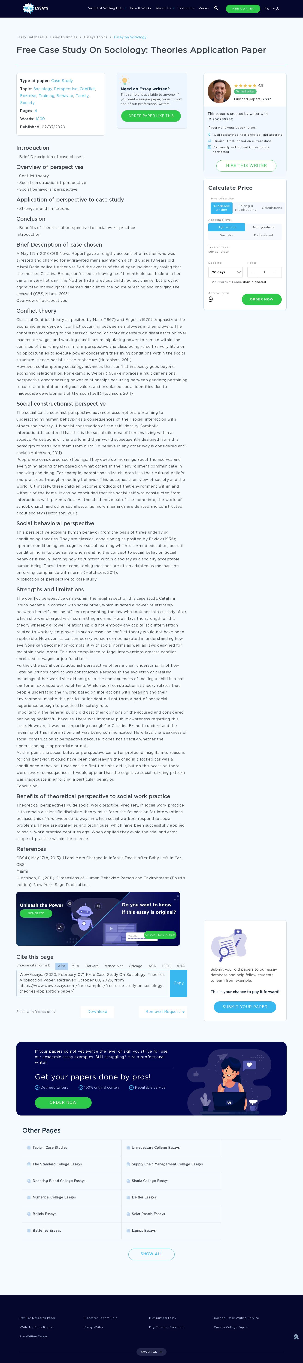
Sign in (271, 8)
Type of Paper (219, 246)
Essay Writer (95, 1281)
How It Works (141, 8)
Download (97, 1012)
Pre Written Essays (35, 1291)
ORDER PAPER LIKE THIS (151, 116)
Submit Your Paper (245, 1007)
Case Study (62, 81)
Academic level (220, 220)
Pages (252, 263)
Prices (204, 8)
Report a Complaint (36, 1352)
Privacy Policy (31, 1343)
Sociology (42, 89)
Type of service (222, 198)
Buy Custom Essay (164, 1272)
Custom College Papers (233, 1281)
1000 (40, 119)
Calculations (272, 208)
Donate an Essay (33, 1333)
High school (227, 227)
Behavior (64, 96)
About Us (164, 8)
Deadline (215, 263)
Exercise (28, 96)
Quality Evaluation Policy (175, 1352)
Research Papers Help (102, 1272)
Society (27, 103)
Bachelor (227, 235)
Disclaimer (96, 1333)
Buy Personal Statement (169, 1281)
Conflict (87, 89)
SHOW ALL (149, 1306)
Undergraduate (263, 227)
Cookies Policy (100, 1343)
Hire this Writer (246, 166)
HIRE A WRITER (243, 9)
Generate (36, 924)
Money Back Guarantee (106, 1352)
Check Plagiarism (160, 922)
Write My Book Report (38, 1281)
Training (46, 96)
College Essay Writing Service (238, 1272)
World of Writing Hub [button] (106, 8)
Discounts (187, 8)
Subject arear (218, 252)
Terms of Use (166, 1333)
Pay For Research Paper (39, 1272)
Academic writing (221, 208)
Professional (263, 235)
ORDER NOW (63, 1102)
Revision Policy (167, 1343)
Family (82, 96)
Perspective (66, 89)
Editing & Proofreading (246, 208)
